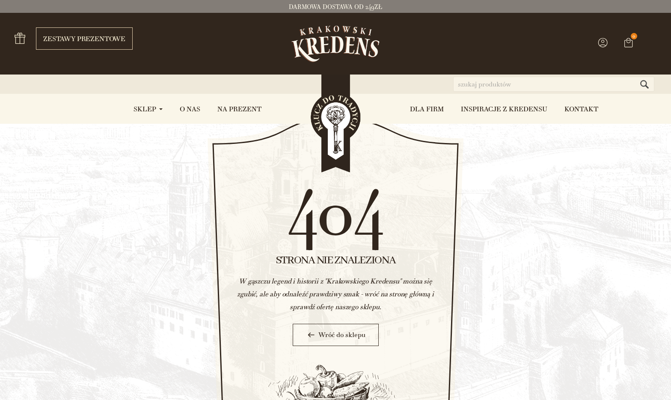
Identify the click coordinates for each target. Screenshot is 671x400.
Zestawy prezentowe (80, 38)
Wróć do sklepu (335, 335)
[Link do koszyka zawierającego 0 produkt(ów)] (628, 43)
